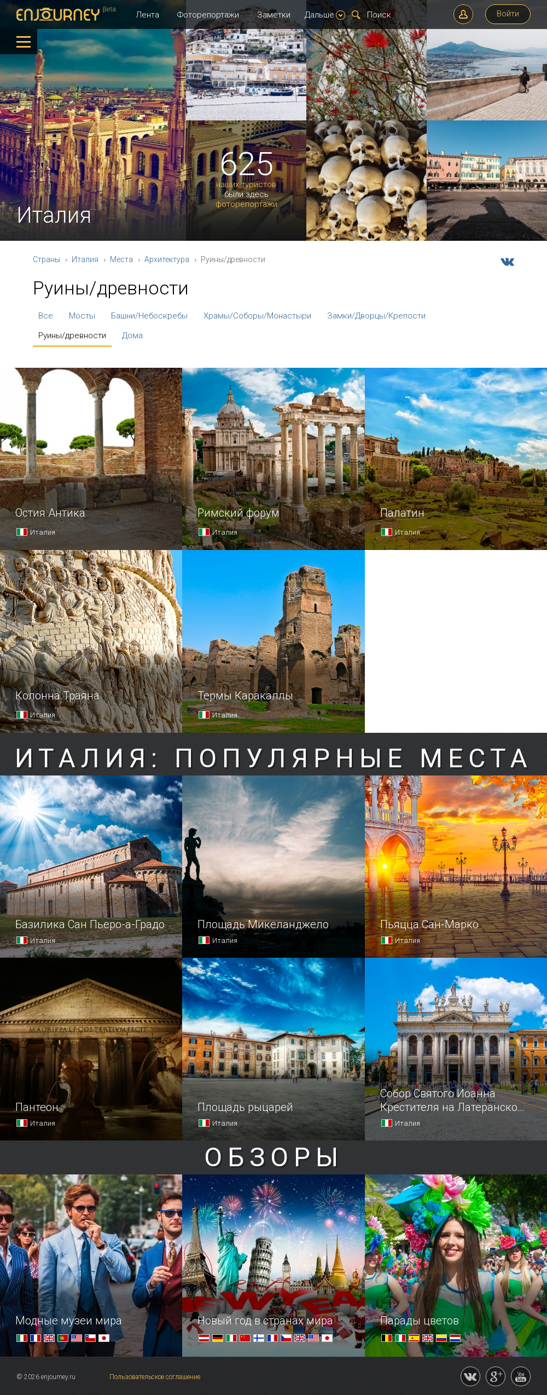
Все (45, 316)
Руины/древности (72, 335)
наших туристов (246, 185)
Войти (508, 14)
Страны (46, 259)
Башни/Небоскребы (149, 316)
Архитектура (166, 259)
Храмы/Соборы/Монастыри (257, 316)
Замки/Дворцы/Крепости (376, 316)
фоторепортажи (246, 204)
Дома (132, 335)
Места (121, 259)
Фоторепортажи (208, 15)
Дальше (325, 15)
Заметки (273, 15)
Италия (85, 259)
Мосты (82, 316)
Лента (147, 15)
